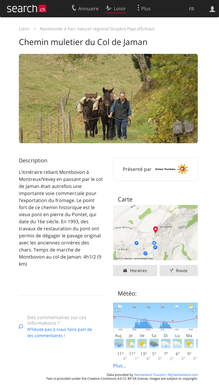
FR (191, 9)
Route (182, 270)
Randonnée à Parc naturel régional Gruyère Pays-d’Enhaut (97, 28)
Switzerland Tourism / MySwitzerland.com (166, 374)
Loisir (24, 28)
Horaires (138, 270)
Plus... (119, 365)
